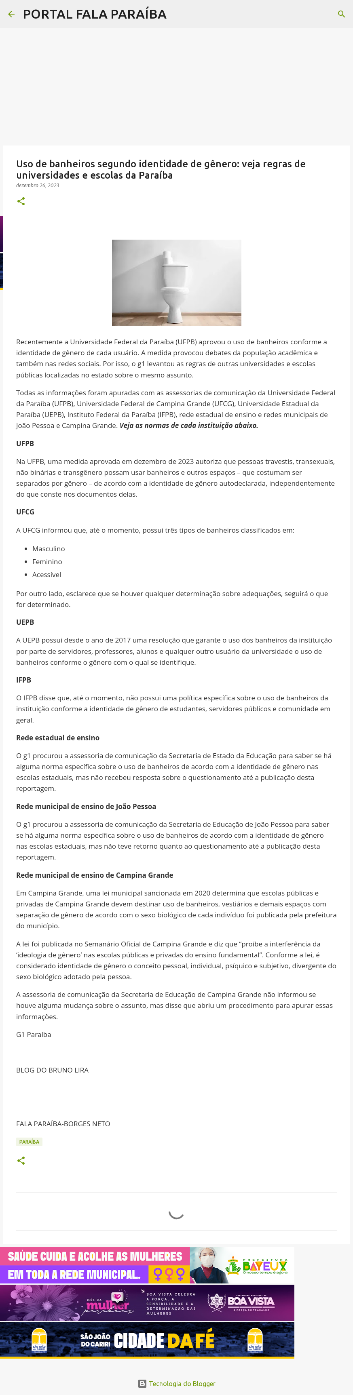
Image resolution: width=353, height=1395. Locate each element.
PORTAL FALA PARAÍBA (95, 13)
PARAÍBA (29, 1141)
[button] (21, 201)
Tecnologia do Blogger (176, 1383)
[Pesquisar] (178, 14)
